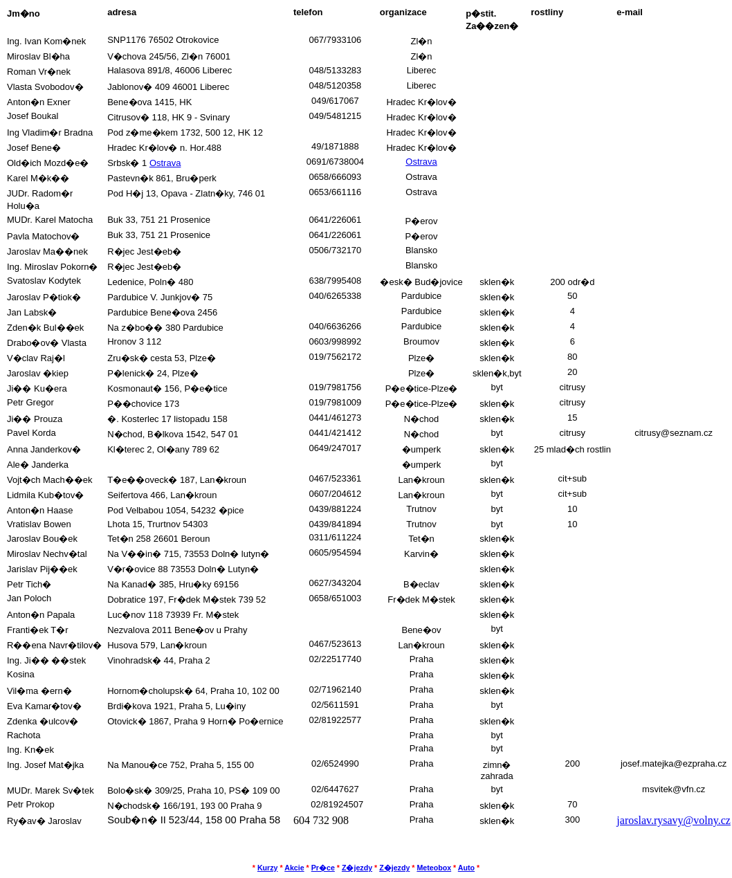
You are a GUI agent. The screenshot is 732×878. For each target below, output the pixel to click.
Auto (466, 867)
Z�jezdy (357, 867)
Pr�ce (323, 867)
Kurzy (267, 867)
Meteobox (434, 867)
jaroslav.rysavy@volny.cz (673, 820)
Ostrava (165, 163)
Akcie (294, 867)
